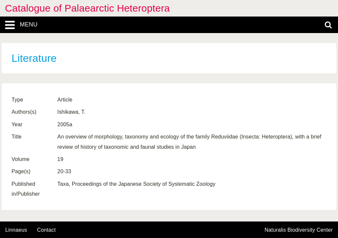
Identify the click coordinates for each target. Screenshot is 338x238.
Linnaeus (16, 230)
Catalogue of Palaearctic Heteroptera (87, 8)
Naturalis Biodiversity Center (299, 230)
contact (46, 230)
